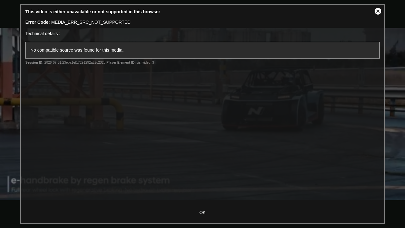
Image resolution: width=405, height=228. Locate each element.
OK (202, 212)
